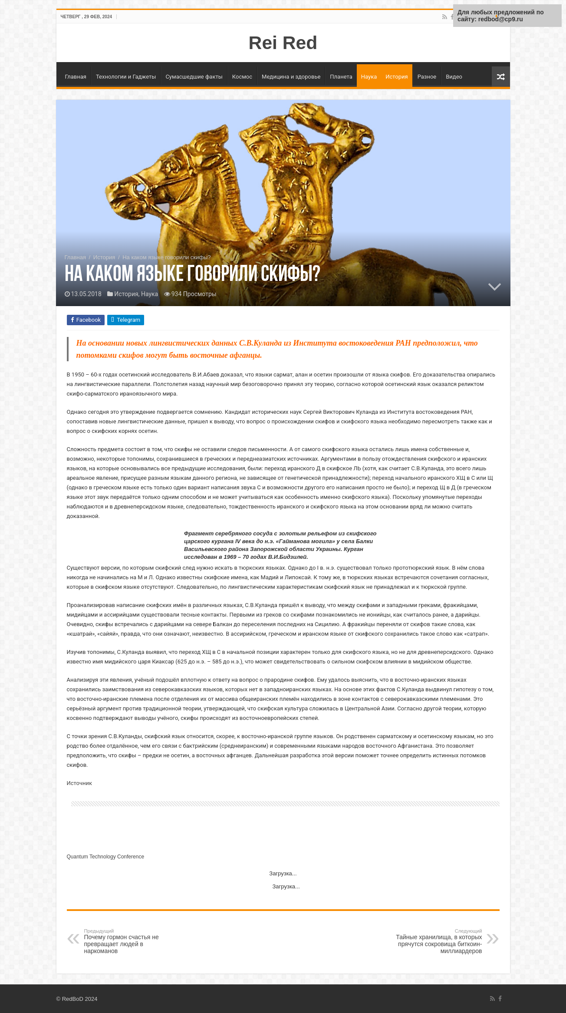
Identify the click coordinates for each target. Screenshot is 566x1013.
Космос (242, 76)
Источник (79, 783)
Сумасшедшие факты (193, 76)
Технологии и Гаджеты (126, 76)
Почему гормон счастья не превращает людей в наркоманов (128, 941)
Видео (454, 76)
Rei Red (283, 42)
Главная (75, 76)
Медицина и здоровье (291, 76)
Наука (369, 76)
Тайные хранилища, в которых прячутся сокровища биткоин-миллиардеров (437, 941)
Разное (427, 76)
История (396, 76)
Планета (341, 76)
